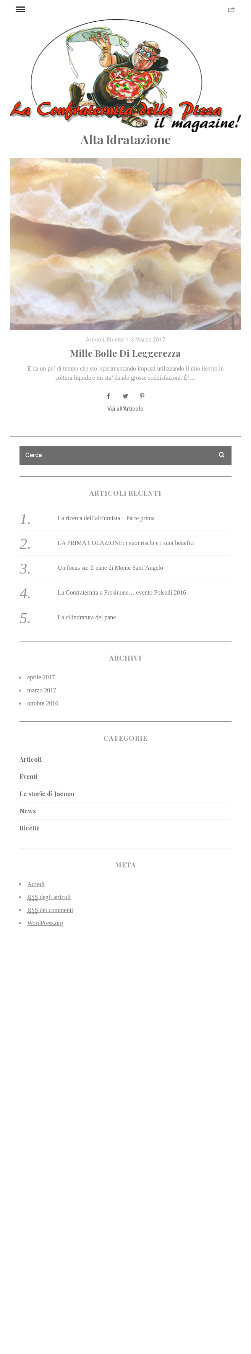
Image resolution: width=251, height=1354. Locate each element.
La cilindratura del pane (87, 617)
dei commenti (50, 910)
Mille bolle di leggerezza (125, 353)
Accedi (35, 884)
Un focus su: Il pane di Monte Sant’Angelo (110, 567)
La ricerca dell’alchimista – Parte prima (106, 518)
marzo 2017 (41, 690)
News (27, 811)
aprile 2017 (41, 677)
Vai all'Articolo (125, 409)
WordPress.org (45, 923)
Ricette (115, 340)
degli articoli (49, 897)
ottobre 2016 (42, 703)
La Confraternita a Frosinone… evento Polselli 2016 (122, 592)
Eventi (28, 776)
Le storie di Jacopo (46, 794)
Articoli (95, 340)
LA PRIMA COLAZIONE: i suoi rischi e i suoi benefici (126, 543)
